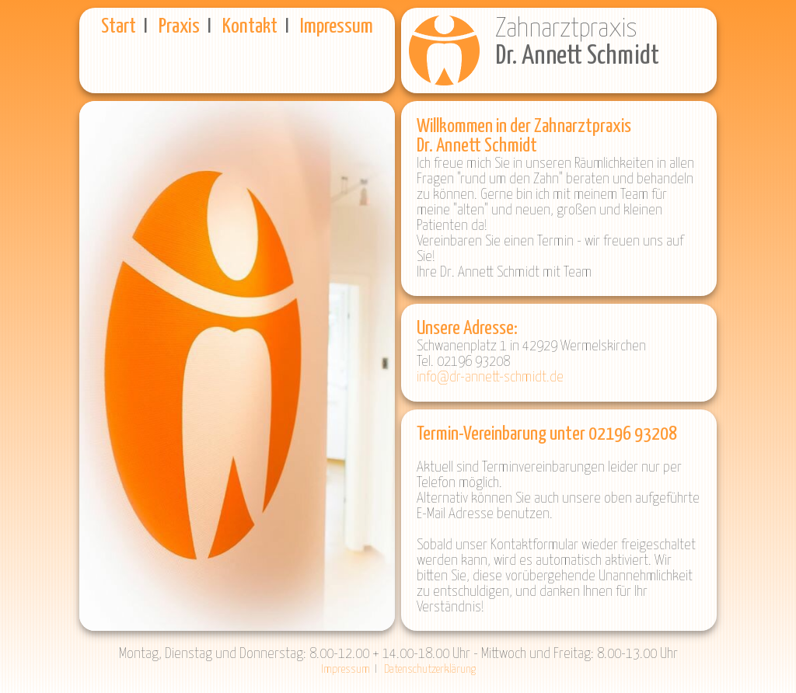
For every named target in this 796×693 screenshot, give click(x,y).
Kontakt (250, 26)
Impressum (336, 26)
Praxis (179, 26)
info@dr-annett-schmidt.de (490, 377)
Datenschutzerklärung (430, 669)
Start (118, 26)
